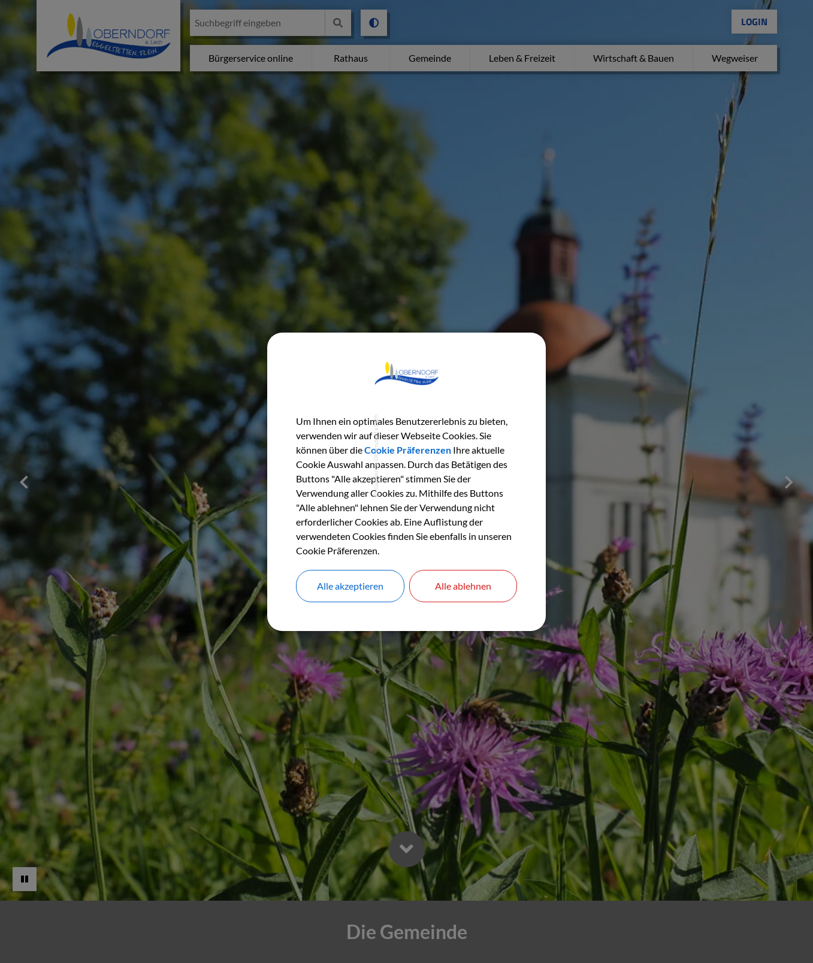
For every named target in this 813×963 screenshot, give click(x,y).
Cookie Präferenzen (407, 449)
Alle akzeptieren (350, 585)
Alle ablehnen (463, 585)
